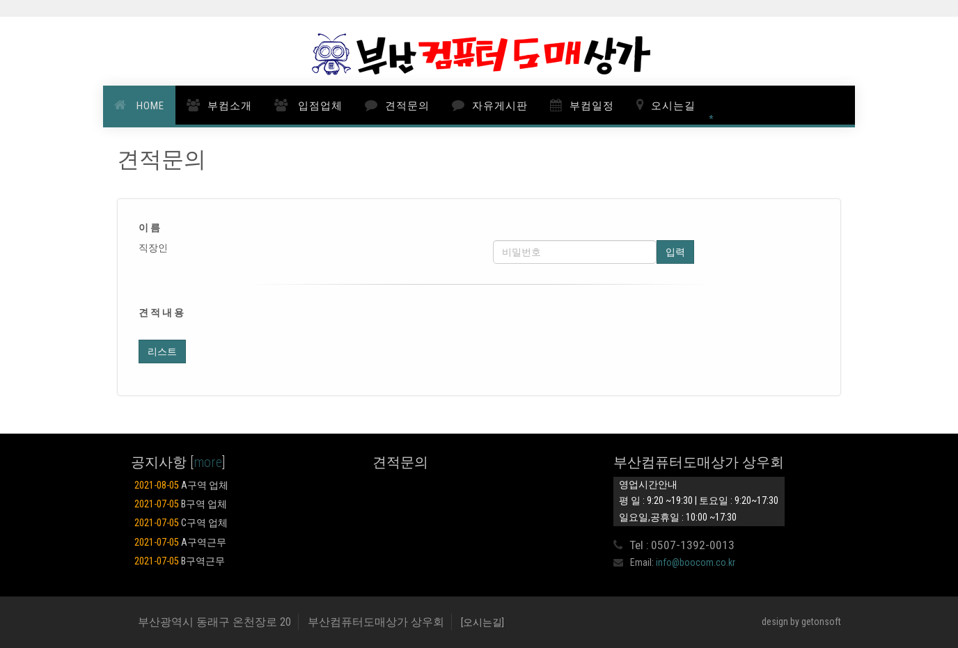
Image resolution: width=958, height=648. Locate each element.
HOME (149, 106)
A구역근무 (180, 542)
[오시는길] (482, 622)
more (208, 462)
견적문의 (407, 106)
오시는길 (673, 106)
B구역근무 (179, 561)
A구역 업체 (181, 485)
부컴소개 (229, 106)
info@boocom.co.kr (695, 562)
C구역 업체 (181, 523)
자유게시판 (500, 106)
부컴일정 (592, 106)
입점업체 (319, 106)
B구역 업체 (180, 504)
